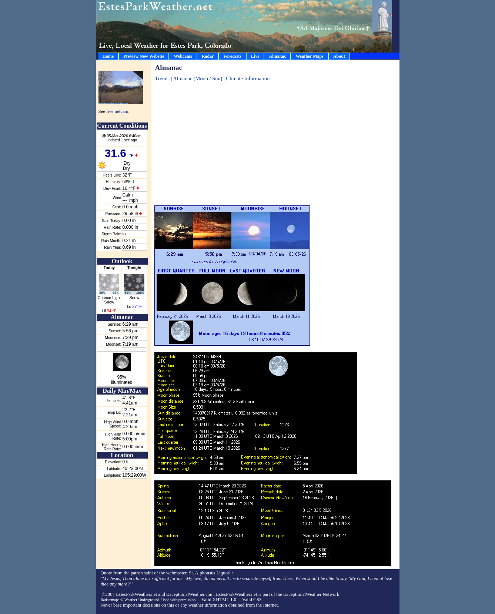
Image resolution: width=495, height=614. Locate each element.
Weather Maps (309, 56)
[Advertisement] (276, 140)
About (339, 56)
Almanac (277, 56)
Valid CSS (252, 599)
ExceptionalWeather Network (311, 594)
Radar (208, 56)
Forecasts (232, 56)
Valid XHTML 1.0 (218, 599)
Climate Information (248, 78)
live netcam (117, 111)
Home (108, 56)
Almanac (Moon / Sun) (198, 78)
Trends (162, 78)
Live (255, 56)
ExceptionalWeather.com (190, 594)
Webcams (183, 56)
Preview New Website (143, 56)
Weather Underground (142, 600)
